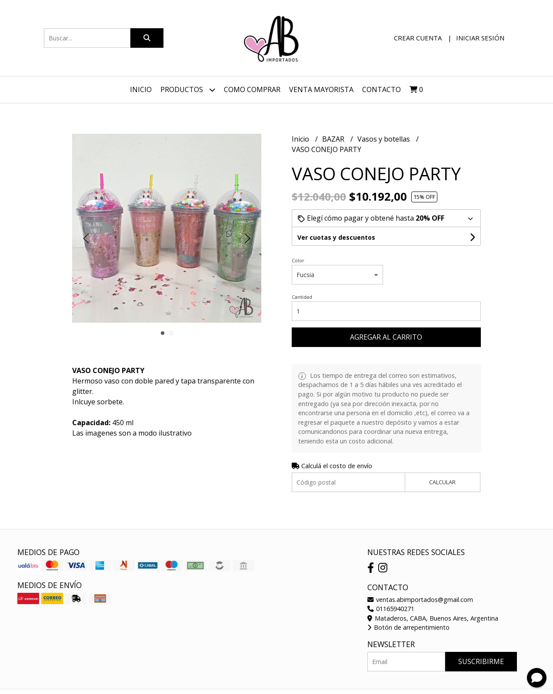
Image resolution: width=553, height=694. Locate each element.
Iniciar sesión (480, 37)
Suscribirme (481, 661)
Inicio (141, 89)
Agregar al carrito (386, 337)
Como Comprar (252, 89)
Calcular (442, 482)
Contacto (381, 89)
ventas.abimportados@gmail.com (420, 599)
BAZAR (334, 139)
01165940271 (390, 609)
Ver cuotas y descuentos (336, 237)
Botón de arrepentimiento (408, 627)
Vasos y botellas (384, 139)
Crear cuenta (418, 37)
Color (298, 260)
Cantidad (302, 297)
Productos (187, 89)
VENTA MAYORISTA (321, 89)
